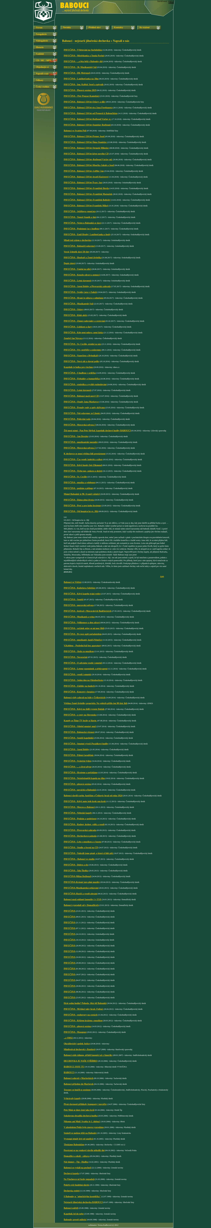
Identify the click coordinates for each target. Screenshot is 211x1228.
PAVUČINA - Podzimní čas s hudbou (81, 229)
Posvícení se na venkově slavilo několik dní (84, 1150)
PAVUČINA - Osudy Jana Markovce (81, 402)
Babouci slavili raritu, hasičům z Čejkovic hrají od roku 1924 (93, 795)
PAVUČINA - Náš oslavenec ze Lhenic (82, 413)
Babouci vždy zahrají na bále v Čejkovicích (84, 697)
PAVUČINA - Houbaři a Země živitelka (82, 257)
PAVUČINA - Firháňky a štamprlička (82, 379)
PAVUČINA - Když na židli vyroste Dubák (84, 709)
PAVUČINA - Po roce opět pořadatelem (82, 634)
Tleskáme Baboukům (74, 1144)
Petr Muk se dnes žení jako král (79, 1110)
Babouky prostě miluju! (75, 1219)
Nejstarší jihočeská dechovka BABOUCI (83, 1202)
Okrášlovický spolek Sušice (77, 1043)
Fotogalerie (41, 34)
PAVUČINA (69, 911)
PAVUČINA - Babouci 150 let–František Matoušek (88, 194)
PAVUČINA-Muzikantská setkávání (81, 888)
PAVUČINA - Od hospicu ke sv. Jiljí (81, 511)
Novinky (67, 27)
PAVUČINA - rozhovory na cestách (80, 1015)
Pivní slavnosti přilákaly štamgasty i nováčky (85, 1104)
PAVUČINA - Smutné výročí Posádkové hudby (86, 744)
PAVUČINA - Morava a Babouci (79, 807)
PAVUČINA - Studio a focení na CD (81, 847)
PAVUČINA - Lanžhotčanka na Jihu (81, 79)
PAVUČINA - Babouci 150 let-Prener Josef (84, 136)
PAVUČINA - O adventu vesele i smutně (83, 663)
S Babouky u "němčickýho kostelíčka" (82, 1196)
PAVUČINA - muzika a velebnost (79, 482)
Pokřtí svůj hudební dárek (76, 1185)
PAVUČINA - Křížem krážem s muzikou (83, 1020)
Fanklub (40, 54)
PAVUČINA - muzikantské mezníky (81, 442)
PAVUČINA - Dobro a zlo (76, 865)
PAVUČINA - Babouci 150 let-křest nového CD (86, 154)
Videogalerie (42, 41)
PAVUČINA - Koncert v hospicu (79, 692)
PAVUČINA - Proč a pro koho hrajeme (82, 505)
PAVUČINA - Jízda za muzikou (79, 651)
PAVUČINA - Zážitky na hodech (79, 686)
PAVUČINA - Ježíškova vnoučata (80, 211)
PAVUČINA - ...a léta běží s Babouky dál (83, 61)
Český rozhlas (42, 87)
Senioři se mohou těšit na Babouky (80, 1133)
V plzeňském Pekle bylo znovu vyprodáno (84, 1127)
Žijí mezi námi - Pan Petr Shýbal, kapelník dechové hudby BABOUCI (97, 430)
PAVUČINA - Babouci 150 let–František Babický (87, 200)
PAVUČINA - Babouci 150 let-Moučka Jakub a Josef (89, 165)
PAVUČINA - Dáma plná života (79, 500)
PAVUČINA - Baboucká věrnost (79, 732)
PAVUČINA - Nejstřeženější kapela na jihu (84, 778)
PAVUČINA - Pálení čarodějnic (79, 755)
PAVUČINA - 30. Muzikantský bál (80, 67)
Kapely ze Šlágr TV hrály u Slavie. (80, 720)
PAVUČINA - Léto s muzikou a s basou (82, 842)
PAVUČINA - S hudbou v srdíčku (80, 373)
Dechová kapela (71, 1173)
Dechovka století (71, 1191)
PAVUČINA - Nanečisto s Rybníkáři (81, 355)
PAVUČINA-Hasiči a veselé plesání (80, 893)
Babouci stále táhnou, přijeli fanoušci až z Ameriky (88, 1055)
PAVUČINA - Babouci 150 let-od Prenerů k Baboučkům (90, 113)
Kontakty (118, 27)
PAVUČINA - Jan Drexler (76, 436)
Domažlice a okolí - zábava (76, 1156)
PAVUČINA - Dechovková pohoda (80, 836)
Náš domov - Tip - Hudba (76, 1162)
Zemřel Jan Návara (73, 338)
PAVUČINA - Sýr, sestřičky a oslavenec (82, 350)
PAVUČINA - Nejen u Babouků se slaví (82, 223)
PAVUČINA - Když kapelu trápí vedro (82, 594)
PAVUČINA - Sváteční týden (77, 761)
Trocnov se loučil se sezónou (77, 1090)
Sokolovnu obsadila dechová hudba (80, 1116)
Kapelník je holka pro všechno (78, 367)
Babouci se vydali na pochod (77, 1167)
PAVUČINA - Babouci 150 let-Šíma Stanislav (85, 142)
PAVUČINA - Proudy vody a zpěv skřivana (84, 407)
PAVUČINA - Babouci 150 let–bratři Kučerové (86, 177)
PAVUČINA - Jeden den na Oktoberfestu (83, 680)
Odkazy (39, 80)
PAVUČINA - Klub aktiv (75, 315)
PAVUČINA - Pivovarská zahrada (80, 830)
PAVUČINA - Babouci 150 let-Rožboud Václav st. (87, 119)
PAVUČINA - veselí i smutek (77, 674)
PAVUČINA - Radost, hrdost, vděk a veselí (84, 824)
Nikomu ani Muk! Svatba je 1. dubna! (82, 1121)
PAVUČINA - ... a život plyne (77, 767)
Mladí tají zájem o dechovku (77, 240)
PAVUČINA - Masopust (75, 1032)
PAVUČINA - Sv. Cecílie (75, 477)
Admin (171, 3)
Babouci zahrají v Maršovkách (78, 1078)
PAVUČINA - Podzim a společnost (80, 818)
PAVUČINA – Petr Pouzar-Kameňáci (81, 96)
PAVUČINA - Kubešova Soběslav (79, 588)
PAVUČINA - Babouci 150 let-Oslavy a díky (85, 102)
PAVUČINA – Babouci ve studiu (79, 859)
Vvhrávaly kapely (72, 1098)
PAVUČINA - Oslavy (74, 309)
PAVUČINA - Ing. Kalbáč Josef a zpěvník (83, 84)
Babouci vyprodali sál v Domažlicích (81, 905)
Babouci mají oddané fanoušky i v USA (82, 899)
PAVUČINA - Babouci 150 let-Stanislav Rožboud (87, 125)
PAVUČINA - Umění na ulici (77, 269)
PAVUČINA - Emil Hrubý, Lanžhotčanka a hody (87, 234)
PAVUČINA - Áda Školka (76, 870)
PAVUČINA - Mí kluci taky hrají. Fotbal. (83, 1009)
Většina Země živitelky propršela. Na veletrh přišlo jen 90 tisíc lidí (95, 703)
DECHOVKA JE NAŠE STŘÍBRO (80, 1061)
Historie (40, 47)
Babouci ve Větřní (72, 582)
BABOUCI (69, 1072)
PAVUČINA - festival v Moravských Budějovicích (87, 611)
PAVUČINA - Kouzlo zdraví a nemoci (82, 275)
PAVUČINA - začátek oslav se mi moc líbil (84, 628)
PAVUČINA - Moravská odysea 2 (80, 448)
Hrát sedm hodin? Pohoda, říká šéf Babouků (85, 1003)
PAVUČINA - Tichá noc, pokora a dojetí (83, 471)
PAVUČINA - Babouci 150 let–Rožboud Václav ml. (88, 159)
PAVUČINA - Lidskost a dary (78, 327)
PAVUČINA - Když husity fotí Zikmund (83, 465)
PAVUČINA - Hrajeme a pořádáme (80, 772)
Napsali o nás (42, 73)
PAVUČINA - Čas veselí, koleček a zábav (83, 459)
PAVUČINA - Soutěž (73, 599)
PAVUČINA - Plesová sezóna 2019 (80, 90)
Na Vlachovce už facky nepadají (79, 1179)
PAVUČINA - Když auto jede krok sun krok (85, 801)
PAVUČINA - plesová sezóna (77, 784)
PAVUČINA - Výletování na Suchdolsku (83, 50)
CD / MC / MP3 (43, 60)
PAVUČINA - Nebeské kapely (78, 813)
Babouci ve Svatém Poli (75, 130)
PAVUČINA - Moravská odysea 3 (80, 425)
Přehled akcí (94, 27)
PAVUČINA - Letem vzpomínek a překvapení (85, 669)
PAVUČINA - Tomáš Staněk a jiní (80, 217)
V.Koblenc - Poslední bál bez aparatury (82, 645)
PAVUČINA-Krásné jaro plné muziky (82, 882)
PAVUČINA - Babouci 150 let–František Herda (86, 188)
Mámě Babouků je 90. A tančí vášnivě (82, 494)
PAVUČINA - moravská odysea (79, 605)
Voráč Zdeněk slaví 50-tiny (76, 252)
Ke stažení (144, 27)
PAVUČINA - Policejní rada (77, 419)
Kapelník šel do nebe (74, 1214)
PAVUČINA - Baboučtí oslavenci (79, 246)
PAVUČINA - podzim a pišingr (78, 488)
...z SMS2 (68, 1038)
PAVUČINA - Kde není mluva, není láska (83, 332)
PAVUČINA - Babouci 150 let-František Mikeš (86, 205)
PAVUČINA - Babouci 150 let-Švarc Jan (83, 182)
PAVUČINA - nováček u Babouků (80, 790)
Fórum (39, 27)
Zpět (162, 576)
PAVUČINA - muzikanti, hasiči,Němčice (83, 640)
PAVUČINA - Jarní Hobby (76, 749)
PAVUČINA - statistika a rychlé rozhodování (85, 384)
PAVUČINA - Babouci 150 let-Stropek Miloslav (86, 148)
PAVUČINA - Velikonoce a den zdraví (82, 622)
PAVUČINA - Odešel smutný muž (80, 726)
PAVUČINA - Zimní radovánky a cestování (84, 321)
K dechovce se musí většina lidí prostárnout (85, 453)
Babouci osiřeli (71, 1208)
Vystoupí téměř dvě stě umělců (78, 1139)
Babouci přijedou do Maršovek (79, 1084)
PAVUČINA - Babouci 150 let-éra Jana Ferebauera (88, 107)
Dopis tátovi (69, 263)
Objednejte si (42, 67)
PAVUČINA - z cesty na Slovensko (80, 715)
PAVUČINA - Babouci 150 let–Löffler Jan (84, 171)
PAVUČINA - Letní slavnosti (77, 280)
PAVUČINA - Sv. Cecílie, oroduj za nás (82, 344)
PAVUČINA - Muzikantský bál (78, 304)
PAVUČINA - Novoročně (75, 657)
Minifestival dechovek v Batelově (79, 1049)
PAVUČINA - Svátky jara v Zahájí (80, 292)
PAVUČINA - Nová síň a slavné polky (82, 361)
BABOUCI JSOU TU (74, 1067)
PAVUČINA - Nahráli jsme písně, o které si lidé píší (88, 853)
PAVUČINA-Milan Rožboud (77, 876)
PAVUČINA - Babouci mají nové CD (81, 396)
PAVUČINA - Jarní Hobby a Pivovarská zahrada (87, 286)
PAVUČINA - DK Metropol (77, 73)
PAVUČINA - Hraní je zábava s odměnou (83, 298)
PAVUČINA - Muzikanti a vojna (79, 617)
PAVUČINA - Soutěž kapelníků (79, 738)
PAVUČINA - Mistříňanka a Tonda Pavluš (84, 55)
